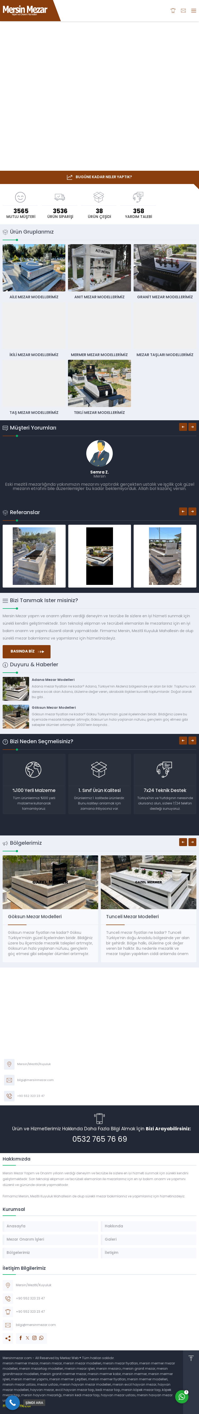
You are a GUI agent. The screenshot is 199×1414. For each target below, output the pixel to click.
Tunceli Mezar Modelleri (132, 917)
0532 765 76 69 (99, 1140)
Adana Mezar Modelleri (53, 680)
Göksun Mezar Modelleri (54, 708)
